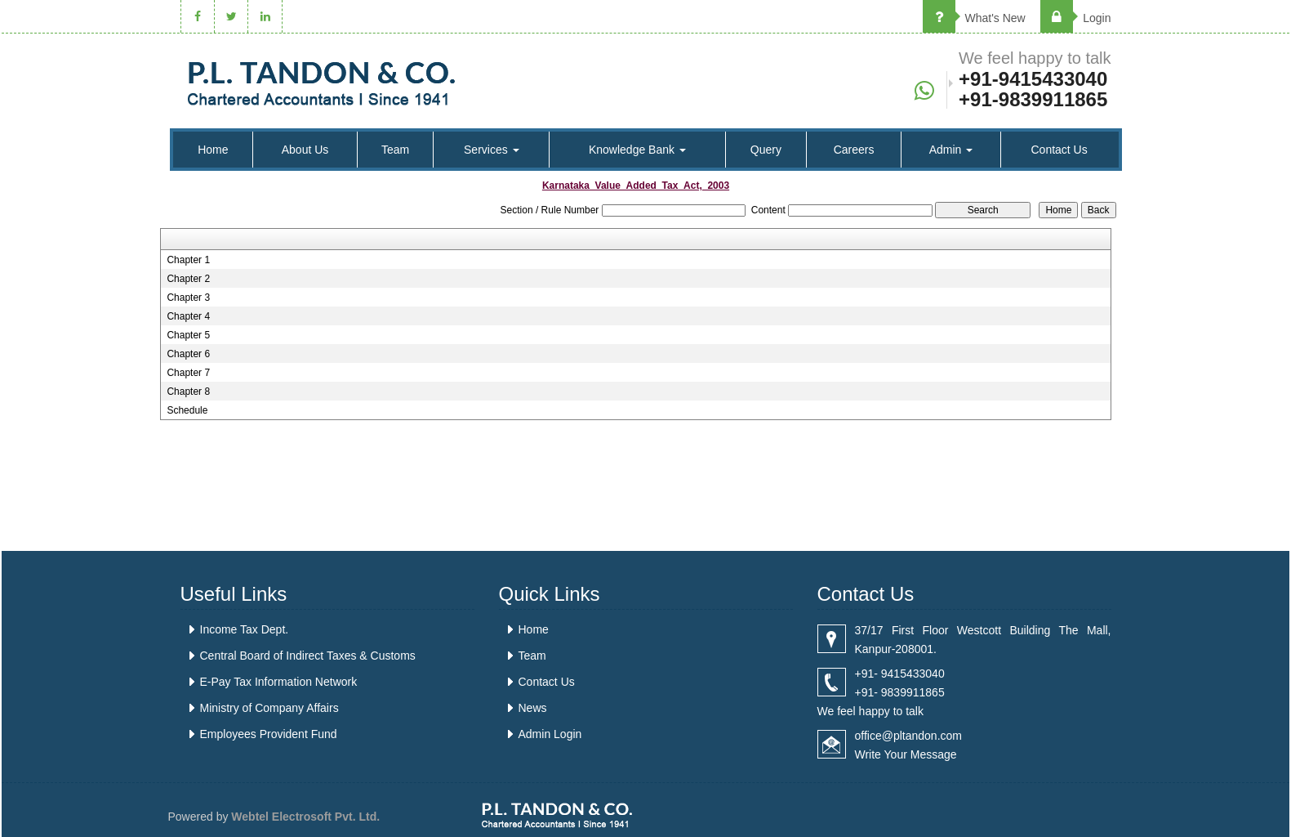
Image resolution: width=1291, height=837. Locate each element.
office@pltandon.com (908, 735)
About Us (305, 149)
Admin (951, 149)
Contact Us (1059, 149)
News (533, 707)
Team (395, 149)
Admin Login (550, 734)
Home (213, 149)
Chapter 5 (188, 335)
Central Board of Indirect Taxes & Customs (308, 655)
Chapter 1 (188, 260)
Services (491, 149)
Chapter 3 (188, 297)
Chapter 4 (188, 316)
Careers (854, 149)
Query (765, 149)
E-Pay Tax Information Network (279, 681)
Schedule (187, 410)
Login (1075, 18)
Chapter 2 (188, 278)
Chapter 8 (188, 391)
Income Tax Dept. (244, 629)
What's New (974, 18)
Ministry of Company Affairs (269, 707)
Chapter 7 (188, 372)
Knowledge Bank (637, 149)
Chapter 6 (188, 354)
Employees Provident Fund (268, 734)
